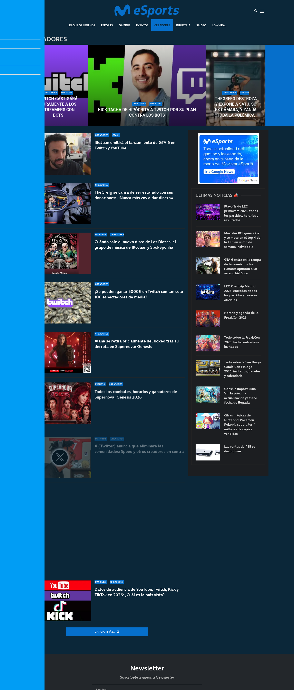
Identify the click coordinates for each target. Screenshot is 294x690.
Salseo (201, 25)
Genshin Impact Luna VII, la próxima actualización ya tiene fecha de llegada (240, 395)
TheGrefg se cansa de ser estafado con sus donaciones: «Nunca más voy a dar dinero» (134, 195)
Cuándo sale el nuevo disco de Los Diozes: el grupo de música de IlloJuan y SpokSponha (135, 249)
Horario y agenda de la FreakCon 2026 (241, 314)
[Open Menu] (262, 11)
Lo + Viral (219, 25)
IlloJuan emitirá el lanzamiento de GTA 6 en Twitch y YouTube (135, 145)
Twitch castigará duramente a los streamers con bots (58, 107)
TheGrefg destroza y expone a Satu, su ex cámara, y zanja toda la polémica (236, 107)
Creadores (162, 25)
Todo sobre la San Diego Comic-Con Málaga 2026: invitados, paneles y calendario (242, 369)
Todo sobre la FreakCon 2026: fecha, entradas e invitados (242, 342)
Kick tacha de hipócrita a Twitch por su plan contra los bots (147, 112)
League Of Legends (81, 25)
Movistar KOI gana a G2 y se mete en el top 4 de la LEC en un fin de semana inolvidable (242, 240)
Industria (183, 25)
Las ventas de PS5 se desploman (239, 448)
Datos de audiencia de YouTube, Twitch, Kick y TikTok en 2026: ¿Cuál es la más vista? (137, 599)
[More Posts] (107, 631)
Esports (107, 25)
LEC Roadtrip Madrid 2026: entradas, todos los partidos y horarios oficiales (240, 293)
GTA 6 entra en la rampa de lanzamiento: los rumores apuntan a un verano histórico (242, 266)
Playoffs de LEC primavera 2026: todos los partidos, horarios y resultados (241, 213)
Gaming (124, 25)
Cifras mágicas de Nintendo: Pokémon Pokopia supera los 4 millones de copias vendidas (239, 424)
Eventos (142, 25)
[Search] (256, 11)
